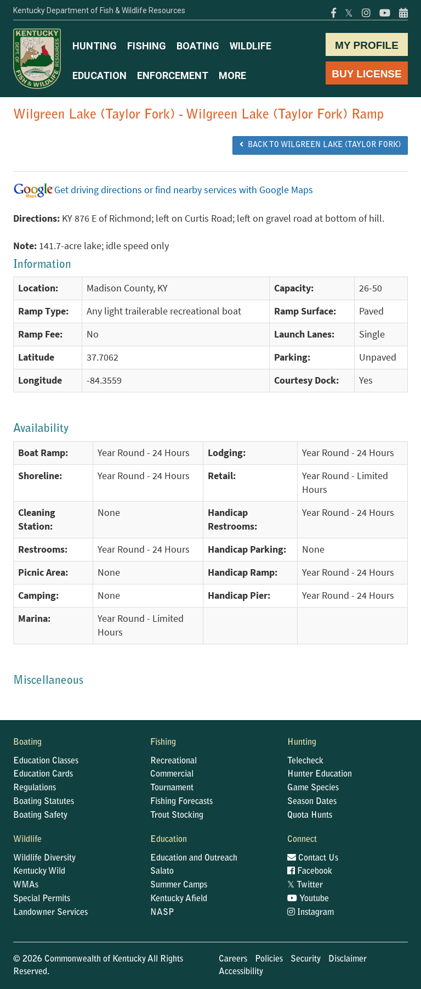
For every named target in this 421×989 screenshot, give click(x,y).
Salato (162, 871)
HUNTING (94, 46)
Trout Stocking (176, 815)
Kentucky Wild (39, 871)
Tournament (172, 788)
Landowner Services (50, 912)
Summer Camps (178, 885)
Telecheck (305, 761)
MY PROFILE (367, 45)
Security (306, 959)
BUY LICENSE (366, 74)
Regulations (34, 788)
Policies (269, 959)
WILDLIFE (250, 46)
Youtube (308, 899)
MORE (232, 75)
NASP (162, 912)
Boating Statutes (43, 801)
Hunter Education (319, 774)
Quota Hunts (309, 815)
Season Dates (312, 801)
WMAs (25, 885)
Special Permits (41, 899)
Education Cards (43, 774)
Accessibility (241, 972)
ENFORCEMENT (172, 75)
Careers (233, 959)
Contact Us (312, 858)
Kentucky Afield (178, 899)
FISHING (146, 46)
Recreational (173, 761)
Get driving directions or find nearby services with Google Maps (163, 190)
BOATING (198, 46)
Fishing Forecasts (181, 801)
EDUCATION (99, 75)
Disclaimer (347, 959)
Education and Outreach (193, 858)
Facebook (309, 871)
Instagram (310, 912)
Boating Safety (40, 815)
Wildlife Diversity (44, 858)
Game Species (313, 788)
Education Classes (45, 761)
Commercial (172, 774)
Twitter (305, 885)
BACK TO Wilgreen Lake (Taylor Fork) (320, 145)
